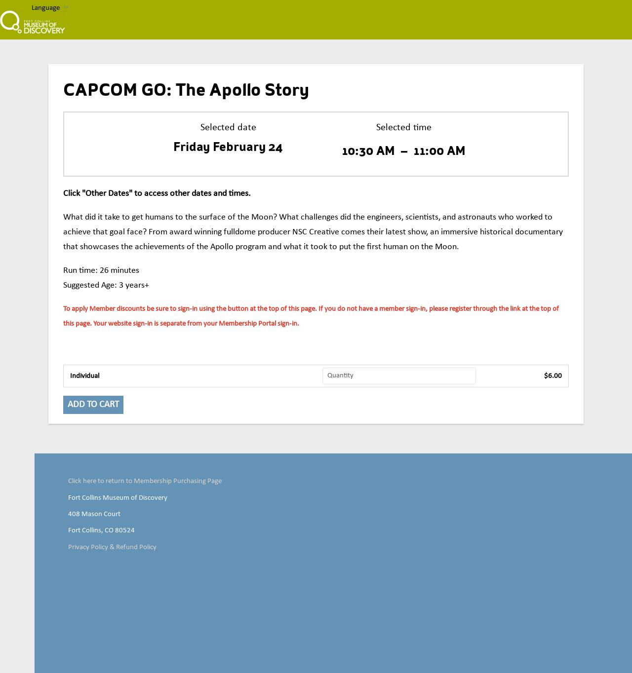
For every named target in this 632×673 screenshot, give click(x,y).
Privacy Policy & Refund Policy (112, 547)
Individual (84, 376)
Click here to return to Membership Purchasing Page (145, 481)
